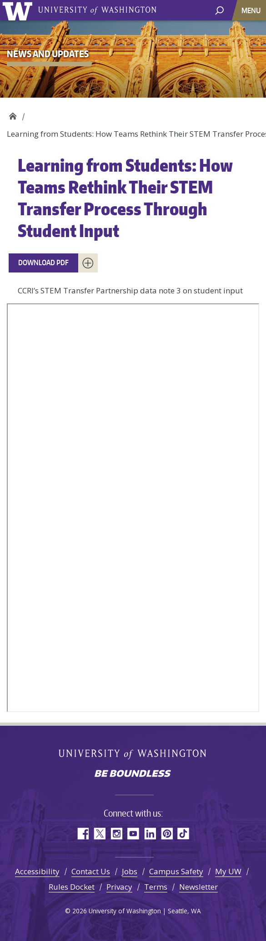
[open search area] (219, 10)
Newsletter (198, 887)
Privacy (119, 887)
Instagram (116, 833)
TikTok (183, 833)
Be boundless (133, 774)
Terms (155, 887)
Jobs (129, 871)
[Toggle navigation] (252, 10)
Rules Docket (72, 887)
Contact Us (90, 871)
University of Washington (18, 10)
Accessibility (37, 871)
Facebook (82, 833)
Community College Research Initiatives (12, 114)
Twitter (99, 833)
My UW (228, 871)
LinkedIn (150, 833)
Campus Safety (176, 871)
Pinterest (167, 833)
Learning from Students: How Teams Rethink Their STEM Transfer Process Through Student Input (125, 197)
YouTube (133, 833)
